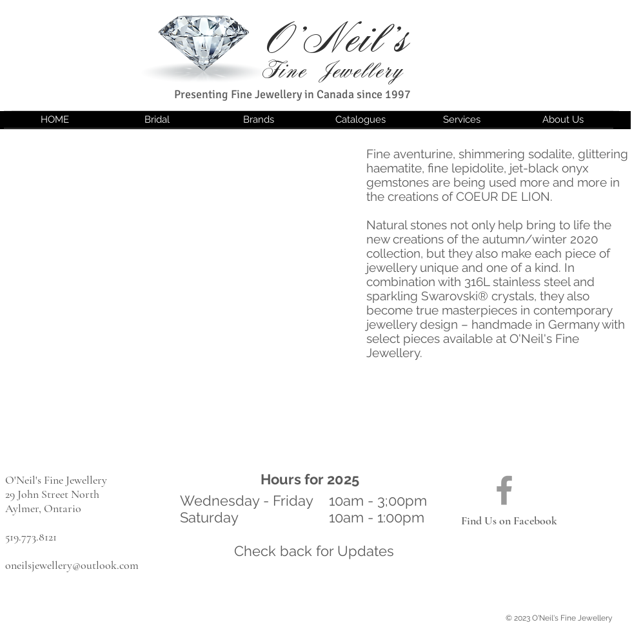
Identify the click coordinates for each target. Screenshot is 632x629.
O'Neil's (338, 39)
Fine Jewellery (333, 71)
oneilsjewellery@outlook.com (72, 565)
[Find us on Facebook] (504, 490)
